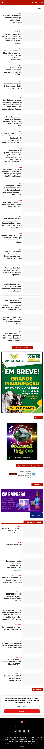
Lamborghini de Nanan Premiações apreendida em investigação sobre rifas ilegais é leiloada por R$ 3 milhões (12, 190)
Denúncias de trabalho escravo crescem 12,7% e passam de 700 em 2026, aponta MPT (12, 271)
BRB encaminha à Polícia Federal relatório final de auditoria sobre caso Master (12, 320)
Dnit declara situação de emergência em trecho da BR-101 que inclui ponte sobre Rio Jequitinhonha (12, 172)
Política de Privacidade (33, 744)
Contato (7, 744)
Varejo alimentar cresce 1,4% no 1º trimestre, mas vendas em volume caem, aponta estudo (12, 287)
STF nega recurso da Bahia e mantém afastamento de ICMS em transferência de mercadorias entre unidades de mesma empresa (12, 37)
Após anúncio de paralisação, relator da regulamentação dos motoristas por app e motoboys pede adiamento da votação (13, 156)
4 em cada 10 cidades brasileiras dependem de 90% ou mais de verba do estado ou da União (12, 336)
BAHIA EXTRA (37, 2)
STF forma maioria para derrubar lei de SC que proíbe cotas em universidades (12, 18)
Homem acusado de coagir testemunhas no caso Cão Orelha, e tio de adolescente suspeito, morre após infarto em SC (11, 138)
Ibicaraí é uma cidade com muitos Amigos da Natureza (12, 530)
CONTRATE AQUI (36, 515)
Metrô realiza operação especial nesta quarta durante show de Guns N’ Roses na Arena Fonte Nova (12, 121)
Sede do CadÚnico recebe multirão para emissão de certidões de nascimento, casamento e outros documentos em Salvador (12, 104)
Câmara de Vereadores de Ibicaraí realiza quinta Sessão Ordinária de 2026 (12, 580)
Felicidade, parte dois (14, 545)
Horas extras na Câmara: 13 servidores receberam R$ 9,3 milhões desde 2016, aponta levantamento (12, 55)
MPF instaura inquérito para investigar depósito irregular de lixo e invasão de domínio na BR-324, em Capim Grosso (12, 223)
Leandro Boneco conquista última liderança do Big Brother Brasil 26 (12, 86)
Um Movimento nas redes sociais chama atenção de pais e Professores (12, 645)
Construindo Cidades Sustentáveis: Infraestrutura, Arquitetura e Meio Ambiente (14, 565)
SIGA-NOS (13, 474)
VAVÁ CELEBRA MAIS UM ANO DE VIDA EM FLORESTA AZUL (13, 678)
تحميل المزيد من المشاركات (22, 347)
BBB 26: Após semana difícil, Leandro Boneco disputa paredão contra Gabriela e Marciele (13, 255)
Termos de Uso (21, 744)
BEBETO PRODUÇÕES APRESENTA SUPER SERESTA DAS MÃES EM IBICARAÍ (13, 597)
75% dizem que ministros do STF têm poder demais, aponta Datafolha (12, 204)
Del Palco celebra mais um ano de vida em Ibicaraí (12, 628)
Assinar (22, 711)
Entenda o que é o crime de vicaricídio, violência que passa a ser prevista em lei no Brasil (11, 238)
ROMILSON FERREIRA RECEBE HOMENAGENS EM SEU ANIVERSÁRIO (12, 661)
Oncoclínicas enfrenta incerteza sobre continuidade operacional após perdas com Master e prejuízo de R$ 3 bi (12, 304)
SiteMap (22, 746)
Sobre (13, 744)
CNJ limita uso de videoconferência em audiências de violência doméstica (13, 70)
